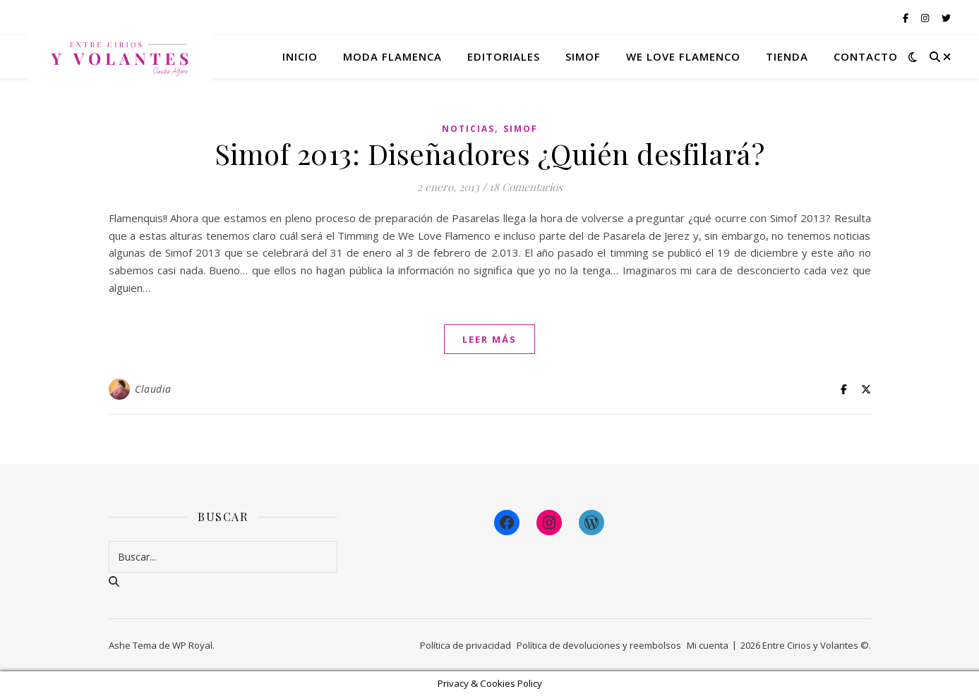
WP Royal (192, 645)
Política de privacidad (465, 645)
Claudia (153, 389)
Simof (583, 56)
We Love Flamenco (683, 56)
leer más (489, 339)
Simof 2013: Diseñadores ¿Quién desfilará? (490, 153)
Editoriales (503, 56)
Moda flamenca (392, 56)
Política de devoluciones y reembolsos (599, 645)
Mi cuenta (707, 645)
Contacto (866, 56)
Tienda (787, 56)
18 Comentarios (526, 187)
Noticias (468, 129)
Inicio (300, 56)
